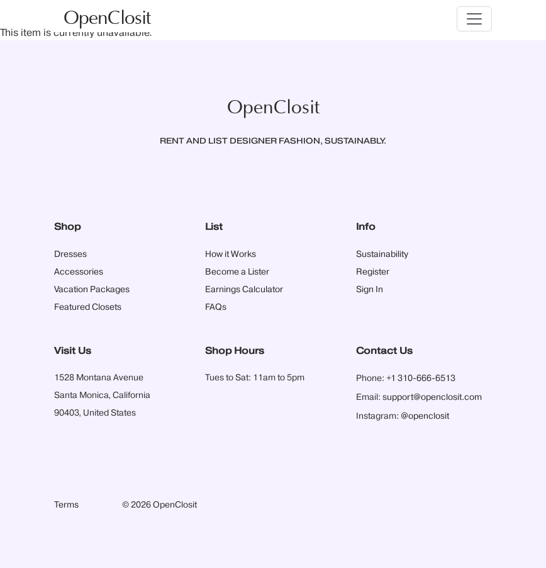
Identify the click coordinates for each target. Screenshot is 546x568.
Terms (66, 505)
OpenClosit (107, 18)
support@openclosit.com (432, 397)
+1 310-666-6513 (420, 378)
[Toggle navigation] (474, 18)
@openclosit (425, 416)
